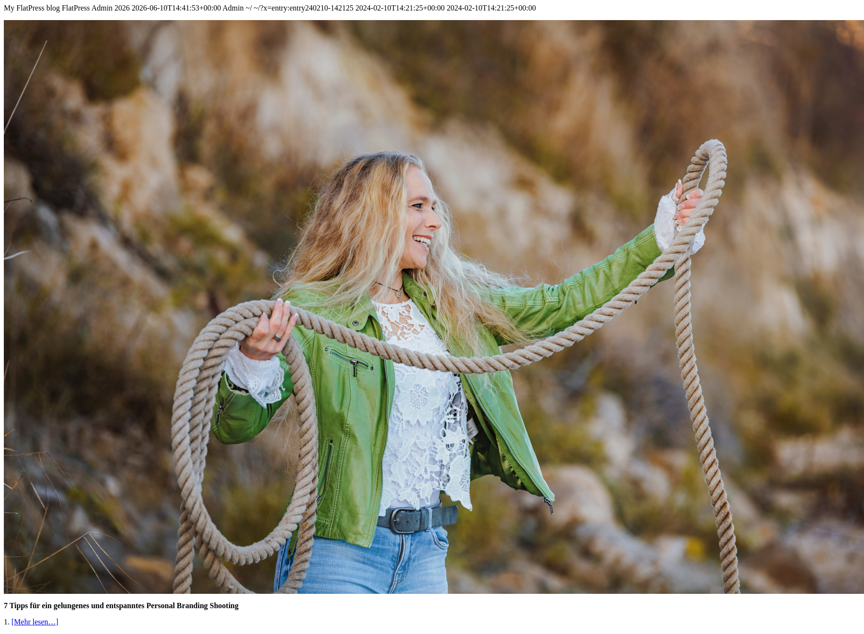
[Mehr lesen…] (34, 622)
